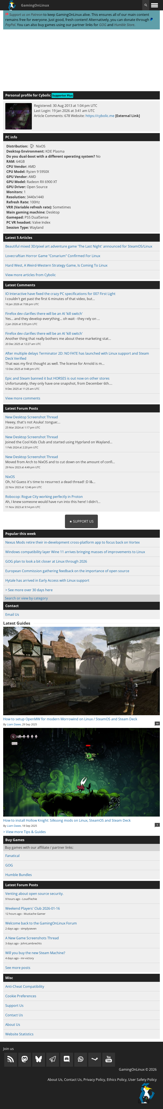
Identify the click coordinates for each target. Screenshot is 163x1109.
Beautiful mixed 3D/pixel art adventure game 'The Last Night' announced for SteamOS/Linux (78, 246)
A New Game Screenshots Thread (32, 938)
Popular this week (20, 533)
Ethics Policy (116, 1079)
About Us (12, 1024)
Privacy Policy (94, 1079)
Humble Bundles (18, 874)
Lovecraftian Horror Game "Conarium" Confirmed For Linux (52, 255)
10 (157, 723)
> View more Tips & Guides (24, 831)
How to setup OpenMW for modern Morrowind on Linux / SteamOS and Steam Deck (81, 716)
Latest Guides (16, 623)
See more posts (17, 967)
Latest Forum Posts (21, 885)
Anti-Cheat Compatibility (24, 986)
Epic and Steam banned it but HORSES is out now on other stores (57, 378)
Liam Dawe (14, 724)
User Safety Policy (142, 1079)
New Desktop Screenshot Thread (31, 417)
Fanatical (12, 855)
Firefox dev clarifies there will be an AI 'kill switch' (44, 313)
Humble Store (124, 24)
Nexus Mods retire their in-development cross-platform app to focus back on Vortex (72, 542)
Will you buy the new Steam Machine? (35, 953)
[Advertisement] (81, 60)
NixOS (10, 476)
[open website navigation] (154, 5)
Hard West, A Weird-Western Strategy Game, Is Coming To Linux (56, 265)
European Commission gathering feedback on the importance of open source (67, 571)
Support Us (14, 1005)
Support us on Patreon (23, 14)
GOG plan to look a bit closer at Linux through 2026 (46, 561)
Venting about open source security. (34, 893)
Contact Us (14, 1015)
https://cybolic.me (100, 115)
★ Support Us (81, 521)
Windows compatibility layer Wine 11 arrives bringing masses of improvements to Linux (75, 552)
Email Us (12, 614)
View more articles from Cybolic (30, 275)
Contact (12, 605)
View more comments (22, 398)
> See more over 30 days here (29, 590)
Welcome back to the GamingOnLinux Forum (41, 923)
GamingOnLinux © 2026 (138, 1069)
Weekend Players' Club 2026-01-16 (32, 908)
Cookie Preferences (20, 996)
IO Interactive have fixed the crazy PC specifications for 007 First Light (60, 293)
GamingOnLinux (35, 5)
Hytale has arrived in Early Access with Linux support (47, 580)
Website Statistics (19, 1034)
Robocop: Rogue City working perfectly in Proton (44, 496)
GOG (102, 24)
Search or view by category (26, 598)
